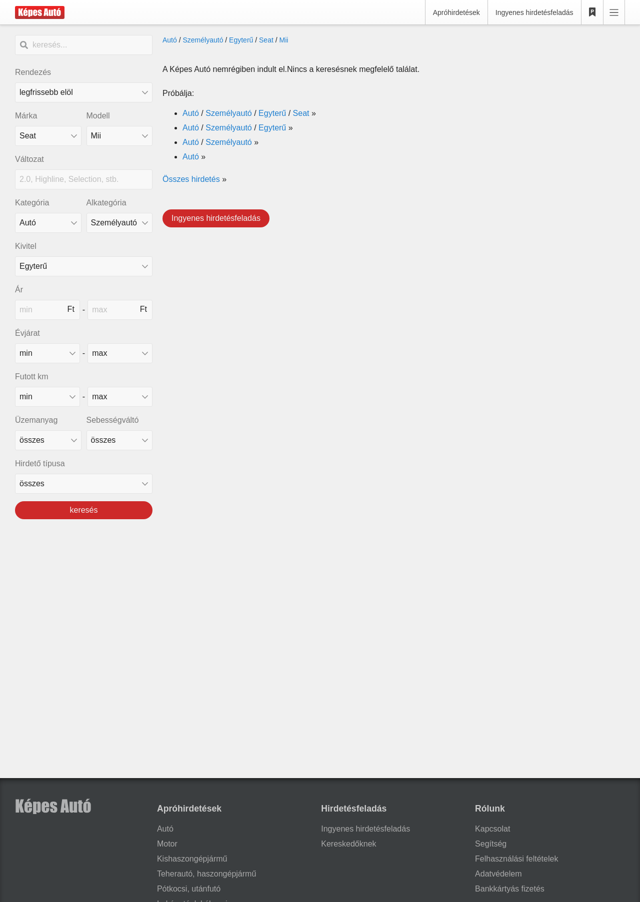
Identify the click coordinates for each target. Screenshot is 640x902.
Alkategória (106, 202)
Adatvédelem (498, 874)
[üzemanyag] (48, 440)
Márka (26, 115)
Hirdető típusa (40, 463)
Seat (266, 40)
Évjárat (27, 333)
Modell (98, 115)
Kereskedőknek (348, 844)
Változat (29, 159)
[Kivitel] (83, 266)
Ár (19, 289)
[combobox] (48, 136)
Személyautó (202, 40)
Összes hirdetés (191, 179)
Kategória (32, 202)
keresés (84, 510)
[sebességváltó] (119, 440)
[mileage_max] (120, 397)
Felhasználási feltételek (516, 859)
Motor (167, 844)
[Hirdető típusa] (83, 484)
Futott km (31, 376)
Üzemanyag (36, 420)
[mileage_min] (47, 397)
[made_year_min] (47, 353)
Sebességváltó (112, 420)
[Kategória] (48, 223)
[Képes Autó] (39, 12)
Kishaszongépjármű (192, 859)
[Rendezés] (83, 92)
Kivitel (25, 246)
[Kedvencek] (592, 12)
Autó (169, 40)
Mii (284, 40)
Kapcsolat (492, 829)
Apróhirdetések (456, 12)
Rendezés (33, 72)
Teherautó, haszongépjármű (206, 874)
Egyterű (241, 40)
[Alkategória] (119, 223)
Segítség (490, 844)
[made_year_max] (120, 353)
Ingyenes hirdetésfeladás (535, 12)
